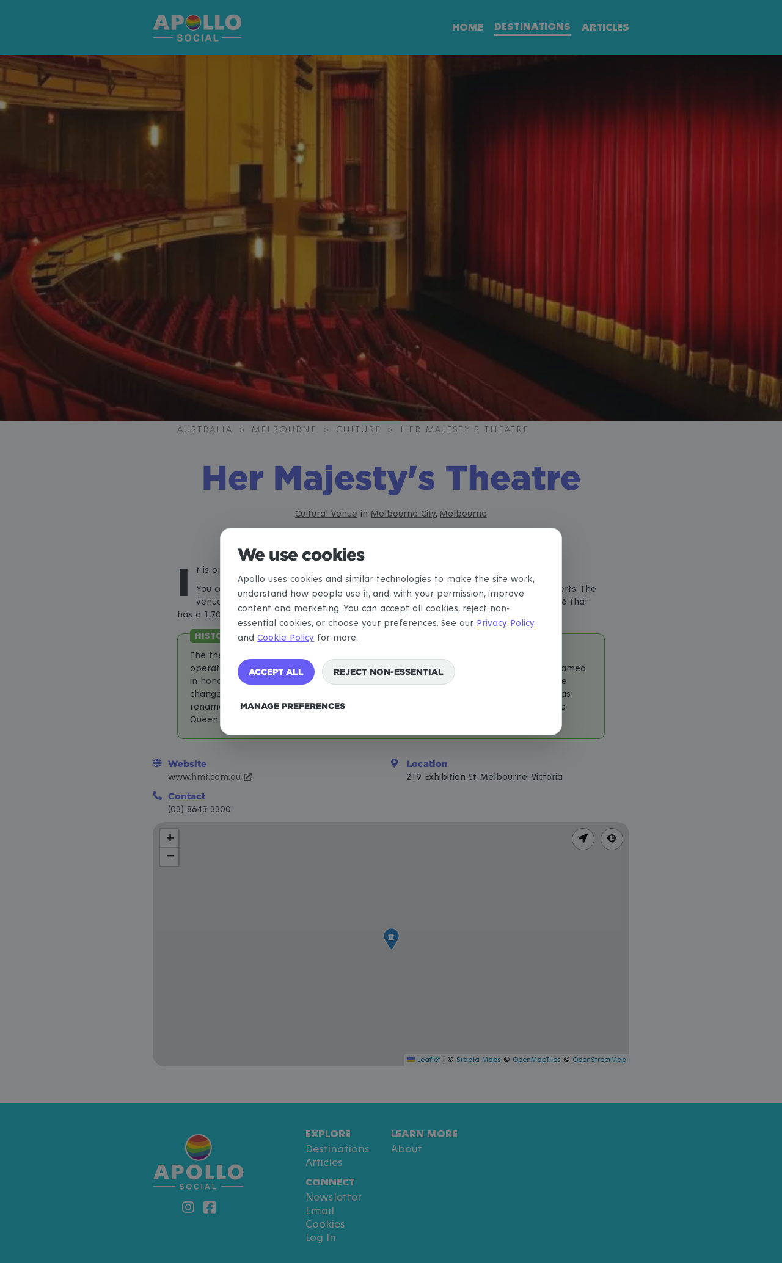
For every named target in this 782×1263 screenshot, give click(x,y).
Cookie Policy (285, 637)
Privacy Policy (506, 623)
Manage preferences (292, 705)
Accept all (276, 671)
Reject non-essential (389, 671)
